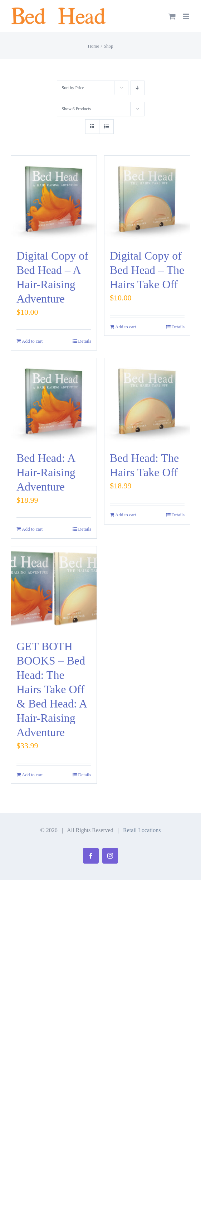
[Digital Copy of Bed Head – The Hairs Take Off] (147, 198)
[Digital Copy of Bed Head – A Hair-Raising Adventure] (54, 198)
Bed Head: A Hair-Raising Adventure (45, 472)
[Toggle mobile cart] (172, 16)
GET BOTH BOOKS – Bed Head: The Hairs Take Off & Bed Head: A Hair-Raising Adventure (51, 689)
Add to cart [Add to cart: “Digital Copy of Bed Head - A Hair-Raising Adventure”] (32, 341)
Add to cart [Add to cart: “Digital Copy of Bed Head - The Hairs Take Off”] (125, 326)
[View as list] (106, 127)
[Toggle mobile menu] (186, 16)
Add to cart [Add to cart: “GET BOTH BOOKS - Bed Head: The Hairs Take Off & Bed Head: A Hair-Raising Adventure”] (32, 774)
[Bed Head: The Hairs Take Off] (147, 401)
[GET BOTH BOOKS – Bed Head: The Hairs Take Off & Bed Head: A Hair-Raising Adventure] (54, 589)
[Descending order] (137, 88)
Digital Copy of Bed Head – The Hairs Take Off (147, 270)
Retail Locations (142, 830)
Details (84, 341)
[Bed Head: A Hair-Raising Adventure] (54, 401)
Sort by (73, 87)
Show (76, 108)
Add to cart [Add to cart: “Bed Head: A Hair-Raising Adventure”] (32, 529)
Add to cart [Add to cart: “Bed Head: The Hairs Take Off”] (125, 514)
